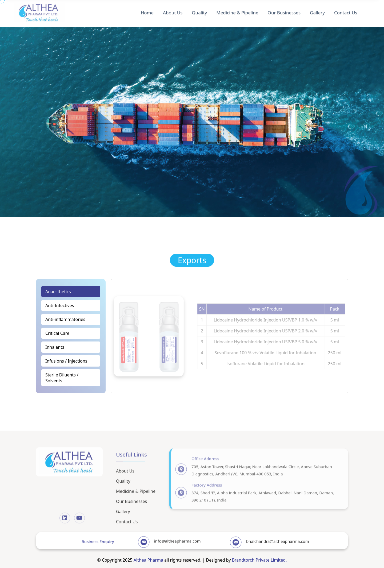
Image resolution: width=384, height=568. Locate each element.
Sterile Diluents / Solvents (61, 378)
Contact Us (345, 11)
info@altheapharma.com (177, 544)
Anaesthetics (58, 292)
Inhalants (54, 347)
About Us (172, 11)
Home (147, 11)
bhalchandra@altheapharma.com (277, 545)
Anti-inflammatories (65, 319)
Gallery (317, 11)
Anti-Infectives (59, 305)
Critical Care (57, 333)
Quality (199, 11)
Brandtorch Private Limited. (259, 560)
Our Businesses (284, 11)
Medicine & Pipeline (237, 11)
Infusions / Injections (66, 361)
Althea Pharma (148, 560)
